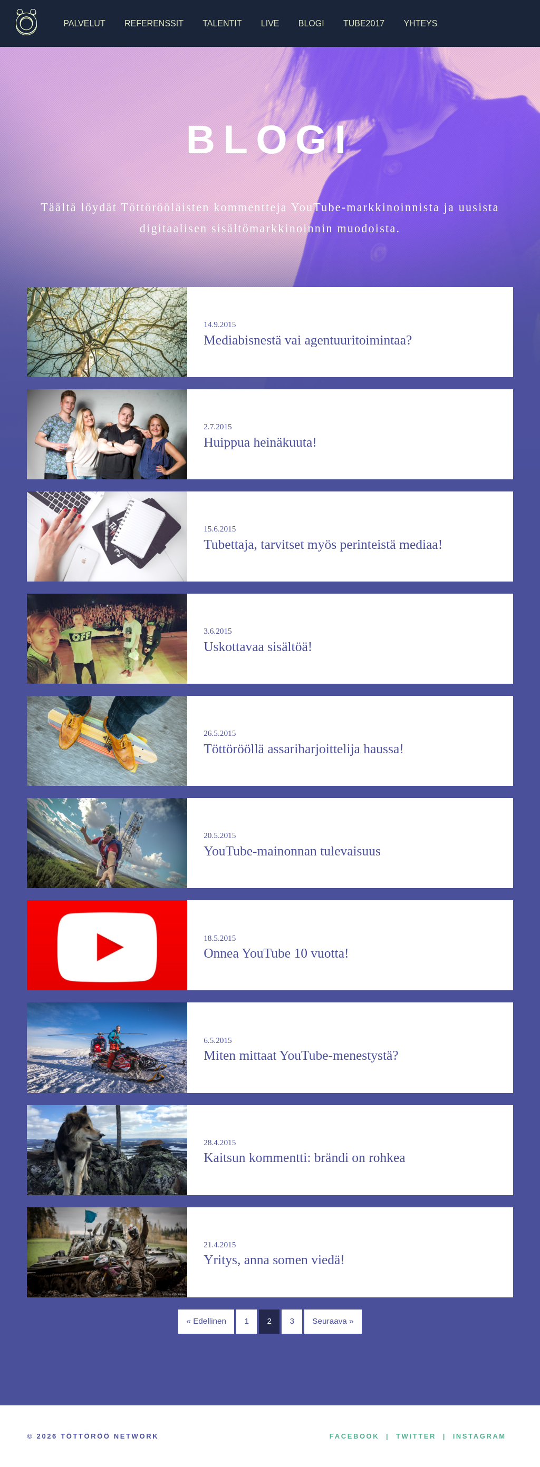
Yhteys (420, 23)
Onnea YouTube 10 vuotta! (276, 953)
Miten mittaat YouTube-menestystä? (301, 1055)
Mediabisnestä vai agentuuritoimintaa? (308, 340)
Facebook (354, 1436)
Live (270, 23)
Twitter (416, 1436)
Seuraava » (332, 1320)
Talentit (222, 23)
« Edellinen (206, 1320)
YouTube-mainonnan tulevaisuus (292, 851)
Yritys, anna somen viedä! (274, 1259)
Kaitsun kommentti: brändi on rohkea (304, 1157)
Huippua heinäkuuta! (260, 442)
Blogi (311, 23)
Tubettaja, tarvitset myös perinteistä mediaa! (323, 544)
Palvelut (84, 23)
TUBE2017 (363, 23)
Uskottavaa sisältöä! (258, 646)
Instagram (479, 1436)
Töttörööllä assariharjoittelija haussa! (304, 748)
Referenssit (154, 23)
